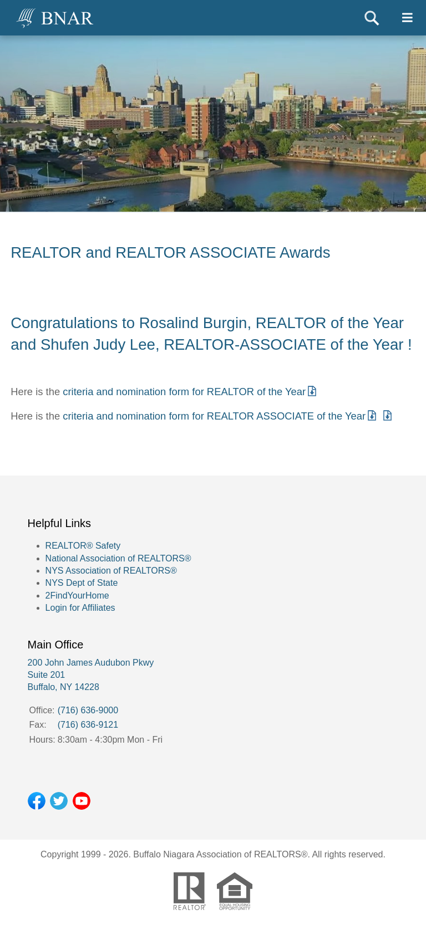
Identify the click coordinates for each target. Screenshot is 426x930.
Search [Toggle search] (371, 17)
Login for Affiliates (80, 607)
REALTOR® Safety (83, 545)
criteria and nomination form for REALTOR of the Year (184, 391)
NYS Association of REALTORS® (111, 570)
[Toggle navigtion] (407, 17)
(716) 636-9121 (88, 724)
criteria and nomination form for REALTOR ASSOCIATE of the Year (214, 416)
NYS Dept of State (81, 582)
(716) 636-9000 (88, 710)
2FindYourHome (77, 595)
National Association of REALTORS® (118, 558)
